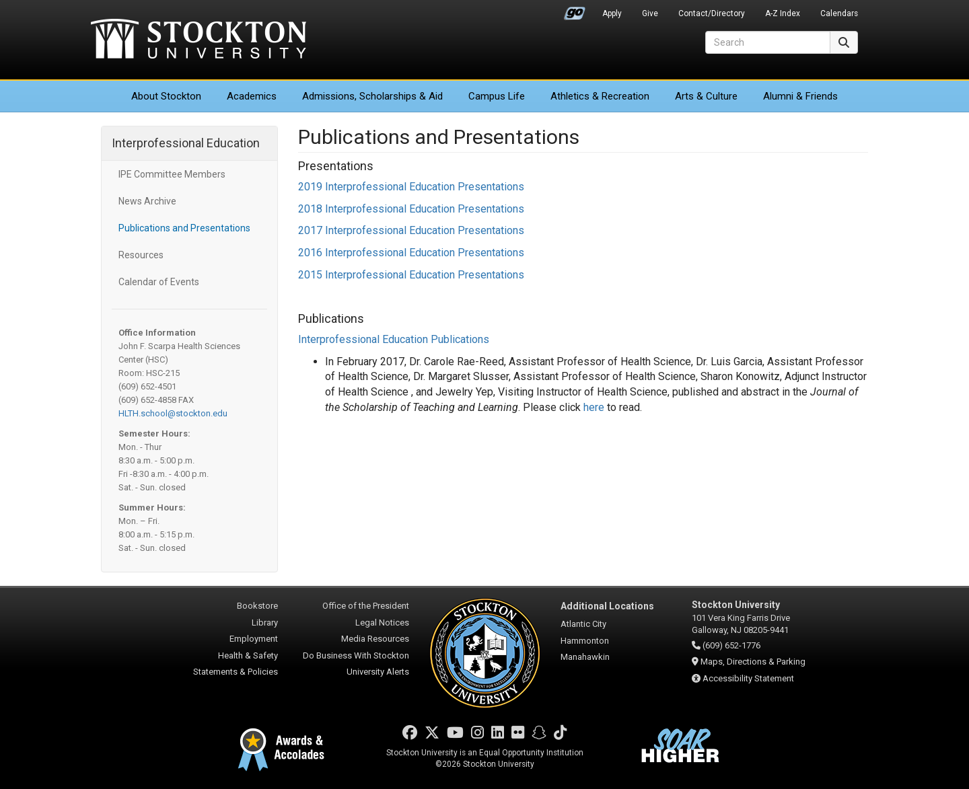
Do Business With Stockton (356, 655)
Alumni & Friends (800, 96)
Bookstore (257, 606)
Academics (252, 96)
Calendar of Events (158, 281)
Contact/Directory (711, 13)
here (594, 407)
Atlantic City (583, 624)
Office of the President (365, 606)
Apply (612, 13)
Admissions (372, 96)
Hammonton (585, 641)
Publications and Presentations (184, 228)
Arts (706, 96)
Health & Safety (248, 655)
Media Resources (375, 639)
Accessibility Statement (748, 678)
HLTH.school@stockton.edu (172, 413)
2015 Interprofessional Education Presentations (411, 274)
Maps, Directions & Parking (753, 661)
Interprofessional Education (186, 143)
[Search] (767, 42)
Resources (141, 255)
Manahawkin (585, 657)
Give (650, 13)
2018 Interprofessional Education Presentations (411, 208)
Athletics (599, 96)
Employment (253, 639)
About (166, 96)
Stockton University (198, 40)
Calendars (839, 13)
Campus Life (496, 96)
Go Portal (574, 10)
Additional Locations (607, 606)
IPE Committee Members (171, 174)
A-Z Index (782, 13)
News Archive (147, 201)
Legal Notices (382, 622)
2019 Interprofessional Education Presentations (411, 186)
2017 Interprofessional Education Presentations (411, 230)
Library (265, 622)
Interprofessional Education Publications (393, 339)
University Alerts (378, 672)
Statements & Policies (235, 672)
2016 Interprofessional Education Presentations (411, 252)
